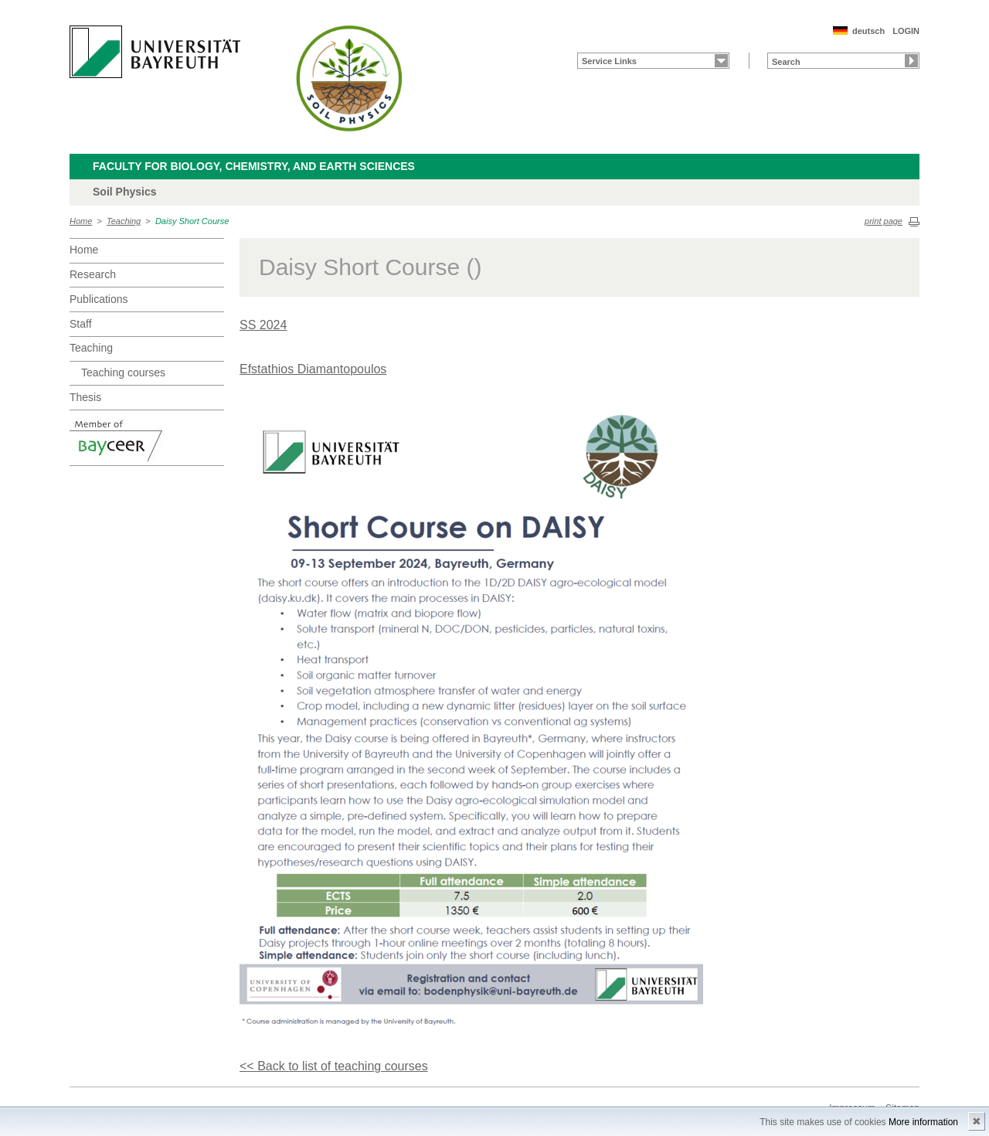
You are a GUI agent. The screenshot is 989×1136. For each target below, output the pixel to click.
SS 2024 (263, 325)
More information (923, 1122)
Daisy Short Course (192, 221)
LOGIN (905, 31)
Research (93, 274)
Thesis (85, 397)
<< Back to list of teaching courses (334, 1066)
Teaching (124, 221)
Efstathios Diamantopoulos (313, 369)
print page (883, 221)
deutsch (868, 31)
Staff (81, 324)
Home (81, 221)
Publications (99, 299)
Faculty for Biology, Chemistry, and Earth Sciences (254, 166)
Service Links (609, 61)
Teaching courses (123, 372)
